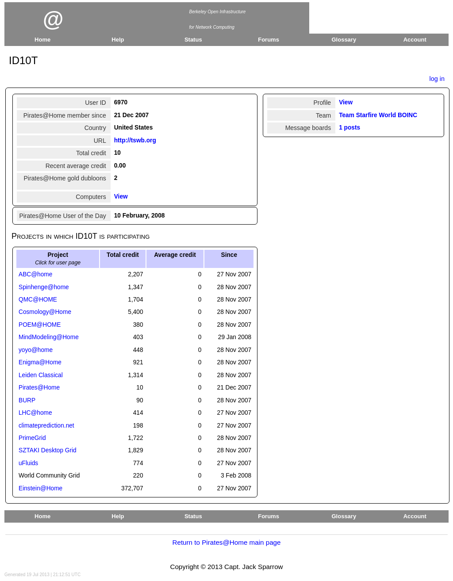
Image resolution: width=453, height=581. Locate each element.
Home (42, 39)
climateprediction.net (46, 425)
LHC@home (35, 412)
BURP (27, 400)
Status (193, 39)
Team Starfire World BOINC (378, 115)
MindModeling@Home (49, 337)
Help (117, 39)
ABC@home (35, 274)
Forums (268, 39)
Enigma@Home (40, 362)
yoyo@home (36, 350)
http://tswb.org (135, 140)
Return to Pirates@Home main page (226, 542)
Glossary (344, 39)
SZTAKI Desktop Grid (48, 450)
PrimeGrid (32, 438)
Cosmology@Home (45, 312)
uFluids (28, 463)
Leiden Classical (41, 375)
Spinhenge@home (44, 287)
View (121, 196)
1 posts (349, 127)
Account (414, 39)
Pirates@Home (39, 387)
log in (437, 78)
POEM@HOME (40, 324)
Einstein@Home (40, 488)
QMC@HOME (38, 299)
